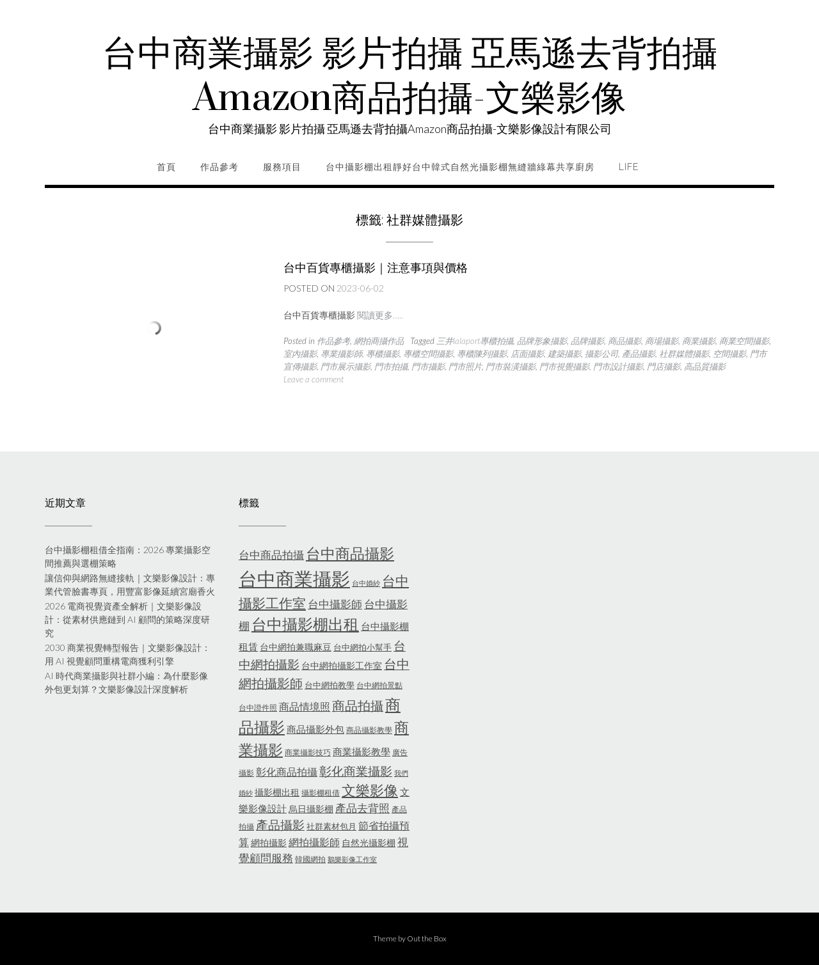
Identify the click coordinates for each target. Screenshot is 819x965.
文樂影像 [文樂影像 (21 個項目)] (370, 790)
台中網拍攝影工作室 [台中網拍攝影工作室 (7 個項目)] (341, 665)
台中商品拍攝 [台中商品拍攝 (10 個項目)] (271, 555)
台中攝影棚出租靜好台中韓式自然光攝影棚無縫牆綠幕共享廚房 (460, 167)
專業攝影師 (341, 354)
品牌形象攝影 (542, 341)
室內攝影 (300, 354)
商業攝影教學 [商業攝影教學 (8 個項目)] (361, 751)
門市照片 (465, 366)
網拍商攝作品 (379, 341)
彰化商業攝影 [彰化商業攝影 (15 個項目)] (355, 771)
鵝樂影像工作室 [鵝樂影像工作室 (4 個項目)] (352, 859)
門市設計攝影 (618, 366)
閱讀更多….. (380, 315)
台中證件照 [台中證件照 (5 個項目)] (258, 707)
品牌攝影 (587, 341)
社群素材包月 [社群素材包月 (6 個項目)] (331, 826)
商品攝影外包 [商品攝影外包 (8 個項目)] (315, 729)
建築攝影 (564, 354)
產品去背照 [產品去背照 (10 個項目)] (362, 808)
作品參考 (219, 167)
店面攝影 (527, 354)
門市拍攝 (391, 366)
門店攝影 (663, 366)
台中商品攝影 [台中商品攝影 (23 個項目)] (350, 553)
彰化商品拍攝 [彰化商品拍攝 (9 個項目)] (286, 771)
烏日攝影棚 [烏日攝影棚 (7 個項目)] (311, 808)
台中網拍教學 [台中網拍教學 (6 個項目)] (329, 685)
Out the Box (427, 938)
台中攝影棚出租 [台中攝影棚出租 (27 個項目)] (305, 624)
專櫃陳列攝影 (482, 354)
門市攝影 (428, 366)
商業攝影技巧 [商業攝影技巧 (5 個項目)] (308, 752)
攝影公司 (601, 354)
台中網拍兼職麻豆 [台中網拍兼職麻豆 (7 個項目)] (295, 646)
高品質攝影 (705, 366)
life (629, 167)
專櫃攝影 (382, 354)
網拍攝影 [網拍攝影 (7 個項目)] (269, 842)
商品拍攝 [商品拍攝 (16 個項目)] (357, 705)
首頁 (166, 167)
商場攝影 (661, 341)
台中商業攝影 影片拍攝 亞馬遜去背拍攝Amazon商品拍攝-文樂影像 (409, 77)
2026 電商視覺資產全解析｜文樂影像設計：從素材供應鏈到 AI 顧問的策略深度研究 (127, 619)
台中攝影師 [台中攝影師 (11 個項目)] (335, 604)
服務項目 (282, 167)
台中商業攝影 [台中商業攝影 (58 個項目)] (294, 578)
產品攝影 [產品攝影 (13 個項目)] (280, 825)
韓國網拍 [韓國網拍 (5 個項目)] (310, 859)
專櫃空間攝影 (428, 354)
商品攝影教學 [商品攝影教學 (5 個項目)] (369, 730)
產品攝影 (638, 354)
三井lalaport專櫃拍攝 (474, 341)
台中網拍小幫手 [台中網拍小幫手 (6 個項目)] (362, 647)
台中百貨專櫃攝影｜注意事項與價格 (375, 267)
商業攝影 (698, 341)
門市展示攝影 (345, 366)
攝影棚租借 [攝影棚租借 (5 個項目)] (320, 792)
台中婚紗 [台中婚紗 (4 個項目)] (366, 583)
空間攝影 (729, 354)
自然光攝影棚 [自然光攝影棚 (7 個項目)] (368, 842)
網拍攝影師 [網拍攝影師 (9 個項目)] (314, 842)
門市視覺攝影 (564, 366)
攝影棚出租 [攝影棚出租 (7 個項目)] (277, 792)
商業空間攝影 (744, 341)
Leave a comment (313, 379)
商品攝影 (624, 341)
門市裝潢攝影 (511, 366)
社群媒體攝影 (684, 354)
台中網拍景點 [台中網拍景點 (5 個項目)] (379, 685)
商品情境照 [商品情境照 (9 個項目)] (304, 706)
